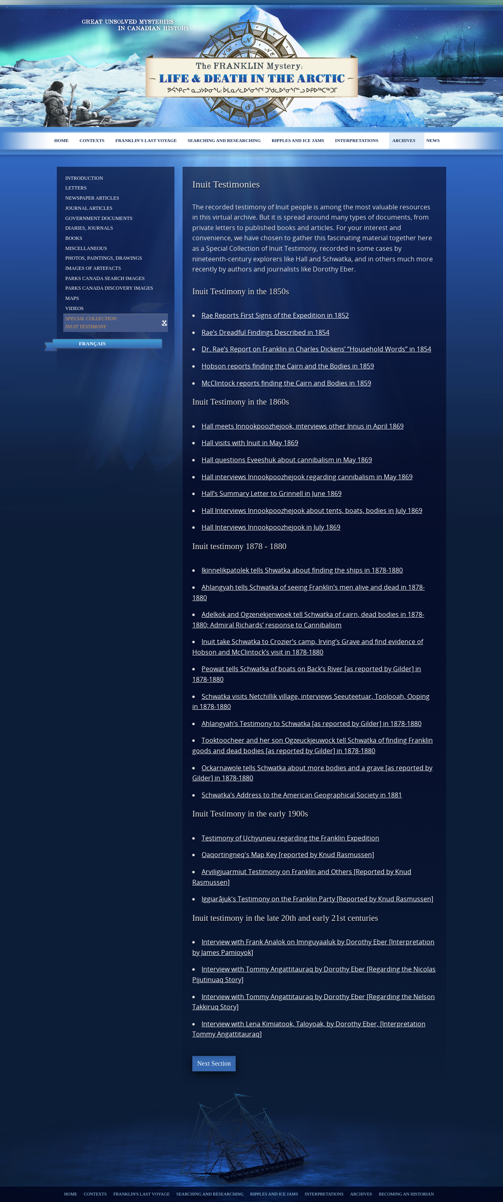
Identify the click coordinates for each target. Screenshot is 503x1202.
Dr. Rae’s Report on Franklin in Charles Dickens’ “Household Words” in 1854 (316, 349)
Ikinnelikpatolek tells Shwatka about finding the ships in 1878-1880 (302, 570)
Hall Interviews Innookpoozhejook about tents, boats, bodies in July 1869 (312, 510)
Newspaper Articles (92, 198)
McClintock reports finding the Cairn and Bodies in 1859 (286, 383)
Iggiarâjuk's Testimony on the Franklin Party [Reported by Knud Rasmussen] (317, 898)
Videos (74, 308)
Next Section (214, 1063)
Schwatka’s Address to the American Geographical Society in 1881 (302, 795)
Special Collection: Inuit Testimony (91, 323)
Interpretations (356, 140)
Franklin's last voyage (145, 140)
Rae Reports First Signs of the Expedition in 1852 (275, 315)
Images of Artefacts (93, 268)
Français (92, 344)
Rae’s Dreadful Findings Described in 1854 (265, 332)
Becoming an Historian (406, 1193)
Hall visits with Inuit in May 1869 (250, 442)
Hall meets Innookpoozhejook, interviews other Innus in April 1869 (303, 426)
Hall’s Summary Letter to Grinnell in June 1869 (272, 493)
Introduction (84, 178)
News (433, 140)
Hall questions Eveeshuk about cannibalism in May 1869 (287, 459)
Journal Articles (88, 208)
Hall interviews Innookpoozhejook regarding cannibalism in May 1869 (307, 476)
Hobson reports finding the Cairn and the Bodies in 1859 (288, 366)
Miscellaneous (86, 248)
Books (73, 238)
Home (61, 140)
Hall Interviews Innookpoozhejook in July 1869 (271, 527)
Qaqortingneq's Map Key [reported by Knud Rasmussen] (288, 854)
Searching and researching (224, 140)
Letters (76, 188)
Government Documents (99, 218)
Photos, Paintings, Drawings (103, 258)
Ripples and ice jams (298, 140)
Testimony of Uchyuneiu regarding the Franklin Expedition (290, 838)
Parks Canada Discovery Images (109, 288)
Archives (403, 140)
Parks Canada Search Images (105, 278)
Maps (72, 298)
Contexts (92, 140)
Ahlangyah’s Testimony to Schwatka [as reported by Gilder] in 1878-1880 (311, 723)
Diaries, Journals (89, 228)
